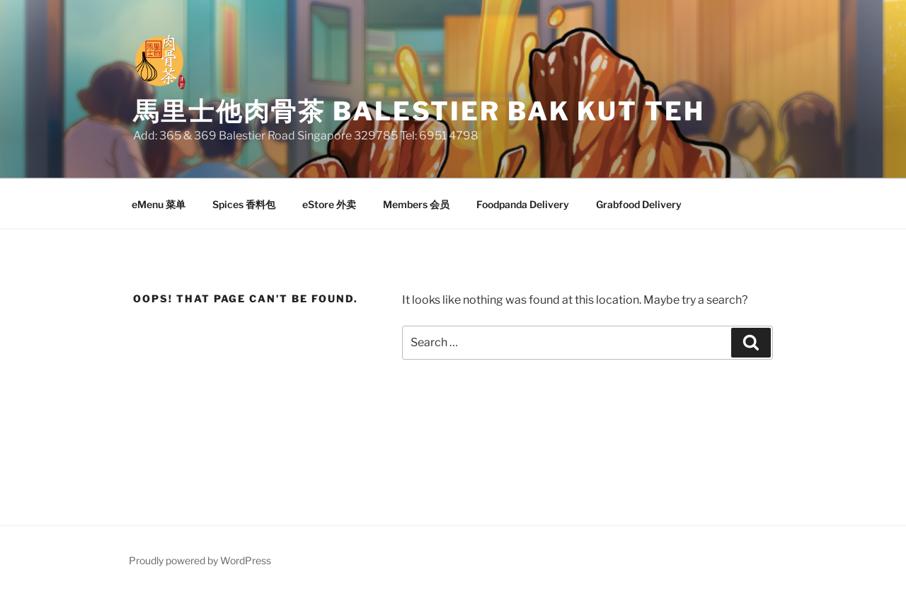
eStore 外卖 (329, 204)
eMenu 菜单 (158, 204)
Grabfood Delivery (639, 204)
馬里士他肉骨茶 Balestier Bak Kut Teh (419, 111)
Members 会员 (416, 204)
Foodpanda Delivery (522, 204)
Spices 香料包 (243, 204)
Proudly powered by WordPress (200, 560)
